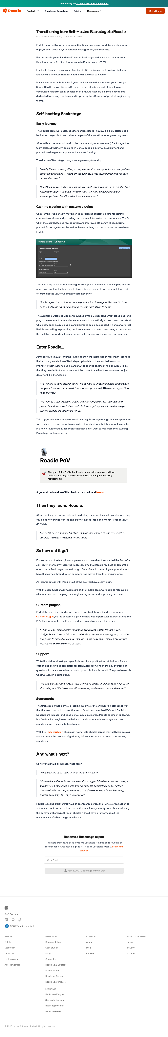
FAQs (48, 953)
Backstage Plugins (54, 994)
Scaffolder (10, 947)
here (100, 492)
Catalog (8, 942)
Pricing (78, 11)
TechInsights (54, 731)
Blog (88, 947)
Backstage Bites (53, 1011)
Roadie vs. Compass (55, 981)
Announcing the (84, 3)
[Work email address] (84, 860)
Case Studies (51, 947)
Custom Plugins (45, 616)
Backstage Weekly (54, 1005)
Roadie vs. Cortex (54, 976)
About (89, 942)
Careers (91, 953)
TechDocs (9, 953)
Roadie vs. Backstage (56, 11)
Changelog (50, 959)
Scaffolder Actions (54, 999)
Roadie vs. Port (52, 970)
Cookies (131, 953)
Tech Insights (11, 959)
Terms (130, 942)
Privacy (131, 947)
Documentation (53, 942)
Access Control (12, 964)
